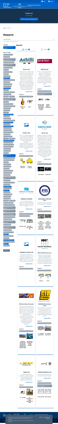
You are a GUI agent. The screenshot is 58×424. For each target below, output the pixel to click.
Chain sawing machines (8, 84)
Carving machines (7, 82)
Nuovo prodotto (41, 398)
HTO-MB (41, 281)
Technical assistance (7, 224)
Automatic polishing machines (9, 62)
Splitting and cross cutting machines (8, 208)
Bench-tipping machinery (8, 67)
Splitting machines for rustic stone (8, 211)
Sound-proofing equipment (8, 203)
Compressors (6, 90)
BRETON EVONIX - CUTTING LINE (48, 106)
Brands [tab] (26, 49)
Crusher (12, 96)
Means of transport (7, 151)
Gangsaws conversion (7, 128)
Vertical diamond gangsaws (8, 236)
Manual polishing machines (8, 146)
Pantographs (6, 162)
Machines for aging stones (8, 142)
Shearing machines (7, 198)
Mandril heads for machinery (9, 144)
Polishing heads (6, 168)
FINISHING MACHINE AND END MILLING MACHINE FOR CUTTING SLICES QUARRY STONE (22, 345)
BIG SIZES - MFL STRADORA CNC (30, 228)
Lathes (6, 138)
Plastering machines (7, 164)
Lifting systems (12, 138)
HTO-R (48, 281)
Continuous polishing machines (9, 92)
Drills (6, 112)
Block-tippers (6, 74)
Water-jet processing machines (9, 242)
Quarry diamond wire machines (9, 182)
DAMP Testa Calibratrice (22, 167)
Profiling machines (7, 175)
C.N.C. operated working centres (9, 80)
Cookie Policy (47, 417)
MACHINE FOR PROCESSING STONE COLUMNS (30, 344)
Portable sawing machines (8, 170)
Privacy (41, 417)
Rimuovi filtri (6, 250)
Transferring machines (7, 230)
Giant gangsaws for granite (8, 132)
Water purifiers (6, 238)
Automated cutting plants (8, 54)
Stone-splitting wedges (8, 219)
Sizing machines (12, 200)
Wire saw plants (6, 245)
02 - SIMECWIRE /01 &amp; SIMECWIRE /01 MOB (29, 401)
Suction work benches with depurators (8, 222)
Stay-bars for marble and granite (9, 217)
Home (4, 28)
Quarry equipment (7, 184)
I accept (48, 418)
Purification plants (7, 180)
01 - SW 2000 (22, 398)
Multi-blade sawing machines (9, 160)
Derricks (6, 102)
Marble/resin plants (7, 148)
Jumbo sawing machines (8, 136)
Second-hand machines (8, 194)
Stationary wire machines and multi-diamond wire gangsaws (9, 214)
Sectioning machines (7, 196)
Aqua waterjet (41, 175)
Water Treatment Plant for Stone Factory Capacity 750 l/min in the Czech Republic (41, 226)
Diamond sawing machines (8, 104)
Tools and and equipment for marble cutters (8, 227)
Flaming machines (7, 124)
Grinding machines (7, 134)
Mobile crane (6, 153)
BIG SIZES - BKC (23, 227)
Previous (18, 103)
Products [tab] (45, 49)
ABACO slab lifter (22, 108)
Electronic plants (6, 116)
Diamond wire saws (7, 108)
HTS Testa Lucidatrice (30, 167)
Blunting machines (7, 76)
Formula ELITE (48, 175)
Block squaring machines (8, 72)
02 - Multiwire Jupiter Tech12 (48, 335)
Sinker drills (6, 200)
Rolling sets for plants (7, 188)
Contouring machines (7, 94)
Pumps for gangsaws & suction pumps (9, 178)
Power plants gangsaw (7, 173)
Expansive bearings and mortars (9, 120)
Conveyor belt (6, 96)
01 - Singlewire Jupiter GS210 (41, 335)
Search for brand (7, 39)
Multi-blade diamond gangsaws (9, 158)
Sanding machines (7, 192)
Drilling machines (7, 110)
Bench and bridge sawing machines (8, 65)
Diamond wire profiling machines (9, 106)
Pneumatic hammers (7, 166)
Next (34, 103)
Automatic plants (7, 57)
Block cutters (6, 70)
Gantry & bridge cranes (8, 130)
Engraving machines (7, 118)
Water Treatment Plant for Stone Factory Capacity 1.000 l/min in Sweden (48, 225)
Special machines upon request (9, 205)
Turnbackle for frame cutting (8, 232)
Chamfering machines (7, 86)
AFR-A (29, 107)
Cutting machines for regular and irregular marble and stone (9, 99)
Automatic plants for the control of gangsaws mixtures (9, 59)
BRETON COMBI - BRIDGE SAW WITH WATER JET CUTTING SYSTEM (41, 107)
